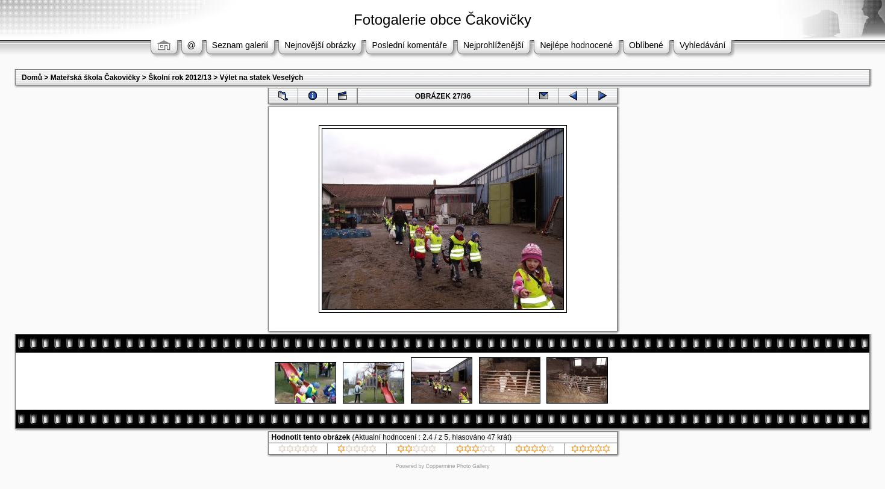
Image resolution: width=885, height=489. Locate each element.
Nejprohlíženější (493, 45)
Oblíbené (646, 45)
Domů (32, 77)
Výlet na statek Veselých (262, 77)
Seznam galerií (240, 45)
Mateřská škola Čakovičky (95, 77)
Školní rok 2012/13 (179, 77)
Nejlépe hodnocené (576, 45)
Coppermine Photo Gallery (457, 466)
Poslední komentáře (409, 45)
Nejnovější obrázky (319, 45)
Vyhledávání (703, 45)
